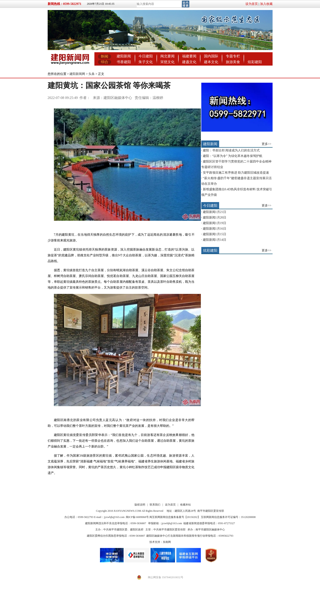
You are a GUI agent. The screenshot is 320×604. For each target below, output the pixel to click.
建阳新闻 (124, 56)
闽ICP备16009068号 (137, 517)
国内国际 (211, 56)
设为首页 (251, 4)
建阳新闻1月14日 (214, 239)
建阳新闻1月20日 (214, 217)
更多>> (266, 144)
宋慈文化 (167, 62)
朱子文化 (146, 62)
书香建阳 (124, 62)
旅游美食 (233, 62)
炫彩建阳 (255, 62)
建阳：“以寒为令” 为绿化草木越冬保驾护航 (233, 156)
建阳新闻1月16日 (214, 228)
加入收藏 (266, 4)
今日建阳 (146, 56)
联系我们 (155, 504)
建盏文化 (189, 62)
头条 (91, 74)
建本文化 (211, 62)
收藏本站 (185, 504)
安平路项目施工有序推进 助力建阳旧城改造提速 (236, 172)
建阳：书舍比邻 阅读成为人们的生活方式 (231, 150)
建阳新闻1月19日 (214, 223)
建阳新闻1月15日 (214, 234)
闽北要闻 (167, 56)
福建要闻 (189, 56)
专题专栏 (233, 56)
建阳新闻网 (77, 74)
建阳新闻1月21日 (214, 212)
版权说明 (140, 504)
